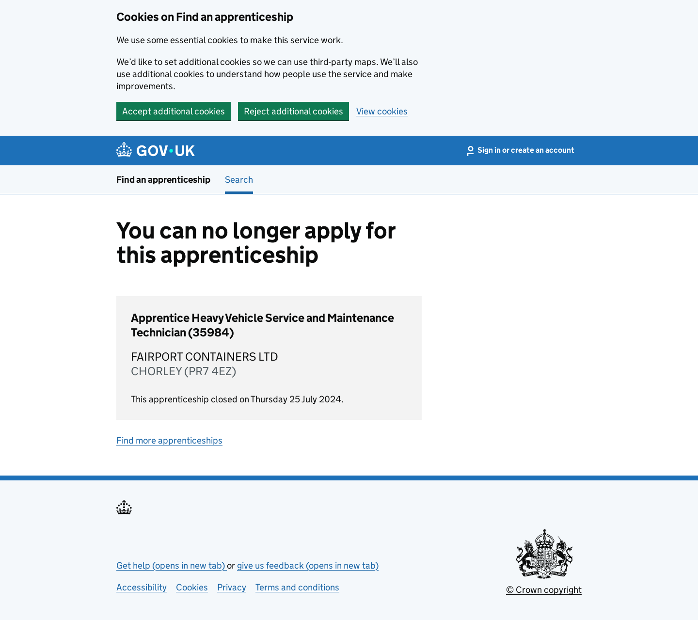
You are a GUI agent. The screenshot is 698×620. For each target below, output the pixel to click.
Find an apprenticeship (163, 179)
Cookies (192, 587)
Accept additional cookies (173, 111)
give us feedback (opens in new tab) (308, 565)
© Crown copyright (544, 589)
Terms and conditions (297, 587)
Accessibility (141, 587)
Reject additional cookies (293, 111)
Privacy (231, 587)
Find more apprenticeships (169, 440)
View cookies (382, 111)
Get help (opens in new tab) (171, 565)
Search (239, 179)
